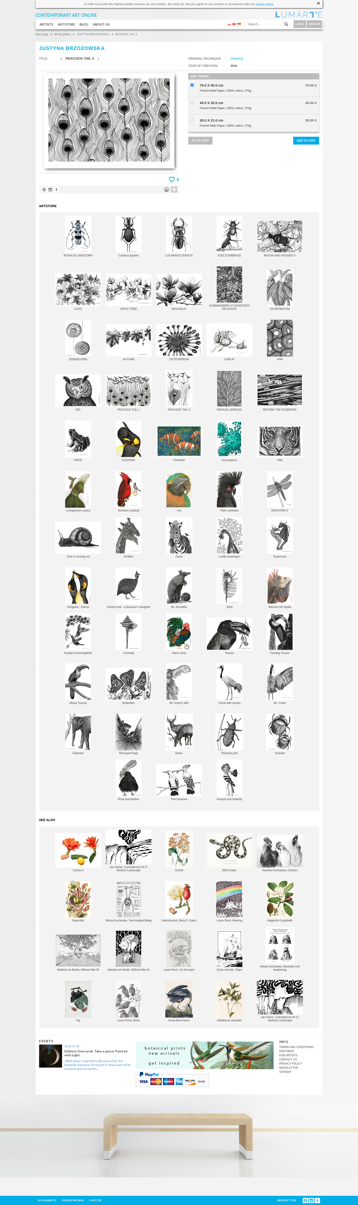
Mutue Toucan (78, 684)
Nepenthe (78, 901)
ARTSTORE (66, 24)
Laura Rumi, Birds (128, 1001)
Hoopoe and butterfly (229, 780)
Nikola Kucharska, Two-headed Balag (129, 901)
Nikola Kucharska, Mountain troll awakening (280, 949)
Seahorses (280, 537)
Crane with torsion (229, 684)
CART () (95, 1200)
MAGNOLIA (179, 292)
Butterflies (129, 686)
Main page (42, 34)
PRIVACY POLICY (290, 1063)
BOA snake (229, 852)
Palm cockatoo (229, 491)
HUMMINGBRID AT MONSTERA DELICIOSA (229, 288)
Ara (179, 491)
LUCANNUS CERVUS (179, 236)
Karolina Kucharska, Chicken (280, 853)
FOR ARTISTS (288, 1055)
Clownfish (179, 443)
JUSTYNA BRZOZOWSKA (93, 34)
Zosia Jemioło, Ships (229, 950)
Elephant (78, 734)
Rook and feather (129, 780)
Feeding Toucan (280, 634)
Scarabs (280, 734)
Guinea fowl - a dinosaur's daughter (128, 588)
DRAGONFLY (280, 491)
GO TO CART (200, 140)
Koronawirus (229, 441)
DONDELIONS (78, 340)
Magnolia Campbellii (280, 901)
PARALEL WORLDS (229, 390)
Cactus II (78, 852)
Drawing (236, 58)
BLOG (84, 24)
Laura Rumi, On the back (179, 950)
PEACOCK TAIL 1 (129, 393)
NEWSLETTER (288, 1067)
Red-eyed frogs (129, 734)
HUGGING (129, 441)
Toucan (229, 636)
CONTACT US (288, 1059)
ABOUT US (101, 24)
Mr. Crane (280, 684)
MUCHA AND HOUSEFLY (280, 238)
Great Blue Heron (179, 1001)
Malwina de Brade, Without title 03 (78, 952)
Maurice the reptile (280, 588)
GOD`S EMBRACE (229, 236)
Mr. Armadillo (179, 588)
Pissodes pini (229, 734)
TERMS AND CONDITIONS (296, 1047)
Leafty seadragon (229, 537)
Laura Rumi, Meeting (229, 901)
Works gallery (62, 34)
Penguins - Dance (78, 588)
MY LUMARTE (47, 1200)
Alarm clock (179, 634)
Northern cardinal (129, 491)
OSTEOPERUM (179, 342)
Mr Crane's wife (179, 684)
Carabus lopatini (129, 236)
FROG (78, 441)
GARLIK (229, 342)
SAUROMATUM (279, 290)
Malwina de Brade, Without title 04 (128, 950)
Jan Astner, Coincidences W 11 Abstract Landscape (280, 1001)
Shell (229, 588)
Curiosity (129, 634)
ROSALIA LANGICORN (78, 236)
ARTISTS (46, 24)
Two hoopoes (179, 782)
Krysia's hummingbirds (78, 634)
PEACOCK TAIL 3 (179, 390)
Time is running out (78, 539)
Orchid (179, 851)
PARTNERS (286, 1051)
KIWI (280, 340)
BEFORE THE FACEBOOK (280, 392)
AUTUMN (129, 342)
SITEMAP (285, 1072)
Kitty (280, 443)
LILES (78, 292)
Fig (78, 1001)
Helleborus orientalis (229, 1001)
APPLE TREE (129, 292)
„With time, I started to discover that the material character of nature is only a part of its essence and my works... (97, 1065)
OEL (78, 392)
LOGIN (299, 24)
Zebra (179, 537)
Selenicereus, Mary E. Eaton (178, 901)
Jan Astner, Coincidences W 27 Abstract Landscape (129, 851)
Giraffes (129, 537)
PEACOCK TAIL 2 (126, 34)
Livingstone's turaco (78, 491)
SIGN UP (314, 24)
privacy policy (264, 4)
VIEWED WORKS (73, 1200)
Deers (179, 734)
